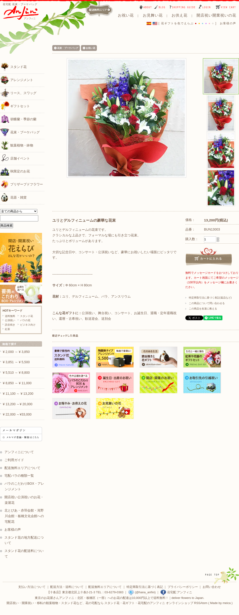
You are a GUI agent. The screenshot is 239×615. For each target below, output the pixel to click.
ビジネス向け (27, 324)
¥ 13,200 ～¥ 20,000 (17, 404)
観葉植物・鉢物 (16, 145)
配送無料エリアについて (22, 468)
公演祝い (10, 320)
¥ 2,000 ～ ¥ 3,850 (16, 352)
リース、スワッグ (18, 92)
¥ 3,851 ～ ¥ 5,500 (16, 362)
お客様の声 (228, 23)
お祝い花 (90, 48)
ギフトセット (15, 105)
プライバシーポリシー (183, 587)
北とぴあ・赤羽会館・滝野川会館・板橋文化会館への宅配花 (24, 515)
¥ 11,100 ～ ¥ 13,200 (18, 393)
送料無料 (10, 316)
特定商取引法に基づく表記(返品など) (210, 297)
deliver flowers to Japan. (188, 598)
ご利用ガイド (14, 460)
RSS (197, 603)
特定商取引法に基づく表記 (145, 587)
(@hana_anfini (141, 592)
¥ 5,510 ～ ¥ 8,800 (16, 372)
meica (227, 603)
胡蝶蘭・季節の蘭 (18, 119)
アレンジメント (16, 79)
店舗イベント (15, 158)
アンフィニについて (19, 452)
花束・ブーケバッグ (20, 132)
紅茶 (7, 329)
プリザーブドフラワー (21, 184)
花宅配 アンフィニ (176, 592)
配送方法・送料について (67, 587)
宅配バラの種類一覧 (19, 475)
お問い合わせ (212, 587)
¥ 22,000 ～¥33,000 (17, 414)
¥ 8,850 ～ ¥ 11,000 (17, 383)
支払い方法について (32, 587)
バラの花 (25, 320)
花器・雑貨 (13, 197)
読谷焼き (10, 324)
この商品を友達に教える (203, 308)
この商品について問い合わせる (207, 303)
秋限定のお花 (15, 171)
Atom (203, 603)
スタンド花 (13, 66)
